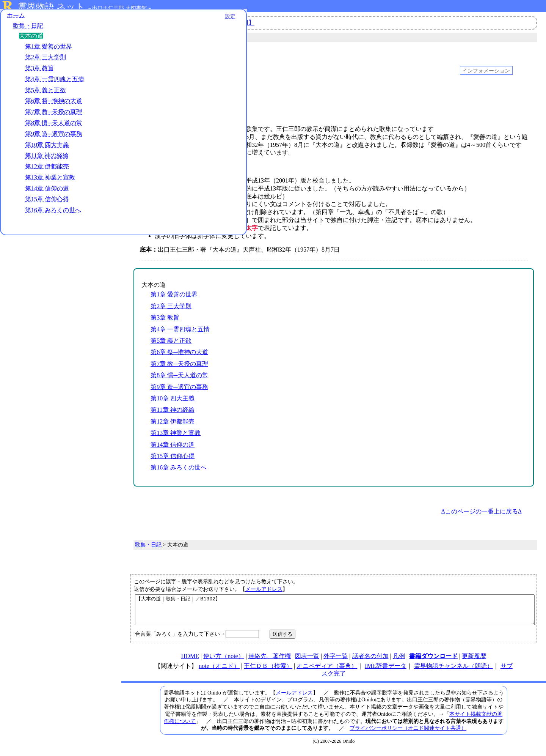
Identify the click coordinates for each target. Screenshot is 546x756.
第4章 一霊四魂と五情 (54, 82)
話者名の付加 (370, 661)
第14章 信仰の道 (47, 192)
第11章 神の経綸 (47, 159)
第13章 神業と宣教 (50, 181)
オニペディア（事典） (327, 671)
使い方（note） (223, 661)
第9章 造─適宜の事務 (53, 137)
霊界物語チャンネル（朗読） (453, 671)
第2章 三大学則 (45, 61)
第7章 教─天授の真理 (53, 115)
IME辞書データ (385, 671)
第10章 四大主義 (47, 148)
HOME (190, 661)
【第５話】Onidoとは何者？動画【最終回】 (195, 22)
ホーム (16, 19)
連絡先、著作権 (269, 661)
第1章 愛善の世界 (48, 50)
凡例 (399, 661)
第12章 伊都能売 (47, 170)
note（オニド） (219, 671)
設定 (104, 20)
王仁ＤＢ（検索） (268, 671)
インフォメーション (486, 70)
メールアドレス (263, 589)
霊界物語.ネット (51, 7)
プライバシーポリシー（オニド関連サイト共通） (408, 734)
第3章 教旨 (39, 72)
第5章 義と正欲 (45, 93)
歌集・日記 (28, 29)
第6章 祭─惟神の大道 (53, 104)
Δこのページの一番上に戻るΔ (481, 511)
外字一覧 (335, 661)
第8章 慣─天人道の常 (53, 126)
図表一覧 (307, 661)
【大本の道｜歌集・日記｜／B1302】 (335, 612)
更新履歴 (474, 661)
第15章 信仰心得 (47, 203)
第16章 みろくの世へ (53, 214)
